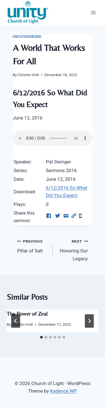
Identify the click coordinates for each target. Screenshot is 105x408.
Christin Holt (28, 74)
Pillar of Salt (32, 245)
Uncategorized (27, 37)
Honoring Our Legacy (72, 249)
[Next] (89, 321)
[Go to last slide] (15, 321)
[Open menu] (93, 12)
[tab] (41, 337)
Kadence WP (63, 391)
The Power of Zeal (27, 313)
